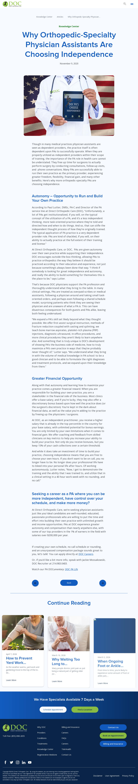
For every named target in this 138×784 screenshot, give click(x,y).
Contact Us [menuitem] (66, 754)
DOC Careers (86, 554)
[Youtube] (29, 762)
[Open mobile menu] (132, 4)
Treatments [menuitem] (42, 743)
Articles (60, 16)
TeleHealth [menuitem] (66, 749)
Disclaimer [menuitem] (97, 775)
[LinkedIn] (23, 762)
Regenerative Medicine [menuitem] (47, 754)
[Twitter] (11, 762)
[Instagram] (17, 762)
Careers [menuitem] (65, 732)
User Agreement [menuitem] (112, 775)
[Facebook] (5, 762)
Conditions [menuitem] (41, 738)
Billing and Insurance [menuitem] (71, 727)
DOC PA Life (71, 569)
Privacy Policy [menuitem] (128, 775)
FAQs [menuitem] (64, 738)
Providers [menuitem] (41, 732)
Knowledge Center (44, 16)
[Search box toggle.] (125, 4)
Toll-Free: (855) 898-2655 (14, 736)
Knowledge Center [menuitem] (45, 749)
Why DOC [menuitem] (41, 727)
